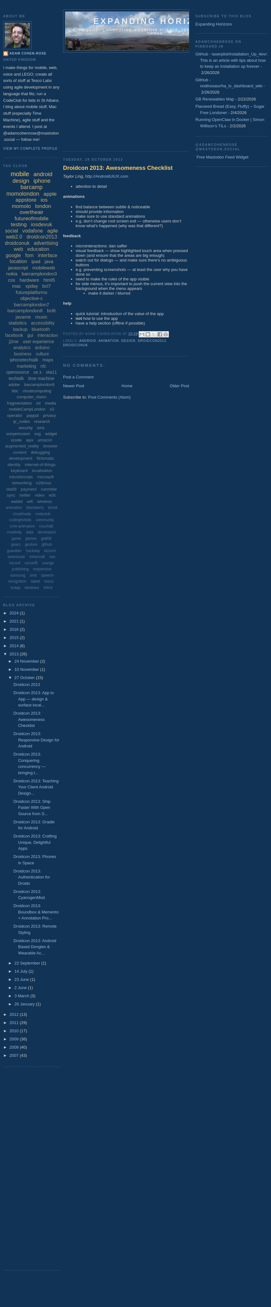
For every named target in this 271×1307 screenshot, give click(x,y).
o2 (52, 409)
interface (47, 255)
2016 (14, 629)
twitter (25, 495)
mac (16, 286)
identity (14, 464)
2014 (14, 645)
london (43, 206)
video (39, 495)
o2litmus (43, 483)
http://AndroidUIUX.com (106, 176)
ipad (36, 261)
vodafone (32, 230)
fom (29, 255)
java (49, 261)
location (18, 261)
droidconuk (75, 345)
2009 (14, 1039)
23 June (22, 979)
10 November (27, 669)
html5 (49, 280)
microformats (21, 477)
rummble (49, 489)
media (50, 403)
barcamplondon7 (31, 304)
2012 (14, 1014)
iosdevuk (41, 224)
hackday (33, 551)
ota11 (51, 372)
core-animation (22, 526)
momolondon (22, 194)
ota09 (11, 489)
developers (47, 532)
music (41, 317)
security (26, 427)
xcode (16, 440)
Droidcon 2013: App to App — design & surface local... (33, 698)
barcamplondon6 (39, 384)
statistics (18, 322)
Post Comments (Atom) (109, 397)
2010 (14, 1030)
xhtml (48, 587)
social (11, 230)
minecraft (37, 557)
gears (15, 544)
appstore (25, 200)
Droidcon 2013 (26, 684)
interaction (47, 335)
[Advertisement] (152, 100)
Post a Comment (78, 377)
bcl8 (51, 310)
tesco (49, 581)
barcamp (31, 187)
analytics (22, 347)
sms (40, 427)
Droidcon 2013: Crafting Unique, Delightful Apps (34, 842)
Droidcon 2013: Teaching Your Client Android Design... (36, 787)
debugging (40, 452)
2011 (14, 1022)
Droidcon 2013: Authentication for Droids (31, 877)
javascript (18, 267)
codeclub (42, 514)
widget (51, 433)
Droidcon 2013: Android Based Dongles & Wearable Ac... (34, 946)
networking (22, 483)
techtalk (16, 378)
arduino (42, 347)
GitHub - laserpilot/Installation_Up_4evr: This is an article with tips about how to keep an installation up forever (231, 60)
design (128, 341)
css (11, 280)
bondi (52, 507)
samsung (18, 575)
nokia (11, 273)
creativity (14, 532)
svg (37, 433)
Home (127, 385)
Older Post (179, 385)
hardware (29, 280)
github (47, 544)
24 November (27, 661)
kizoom (50, 551)
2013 (14, 654)
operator (14, 415)
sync (11, 495)
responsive (42, 569)
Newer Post (73, 385)
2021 (14, 621)
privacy (49, 415)
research (42, 421)
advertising (46, 243)
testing (19, 224)
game (16, 538)
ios (44, 200)
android (87, 341)
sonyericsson (18, 433)
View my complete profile (30, 148)
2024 (14, 613)
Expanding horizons (154, 21)
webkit (17, 501)
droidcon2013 (152, 341)
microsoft (45, 477)
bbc (15, 391)
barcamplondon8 (25, 310)
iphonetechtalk (24, 359)
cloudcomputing (37, 391)
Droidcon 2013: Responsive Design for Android (36, 739)
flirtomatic (45, 458)
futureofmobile (31, 219)
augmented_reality (22, 446)
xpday (31, 286)
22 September (27, 963)
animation (108, 341)
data (29, 532)
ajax (29, 440)
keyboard (19, 470)
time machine (41, 378)
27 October (25, 677)
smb (33, 575)
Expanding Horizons (213, 24)
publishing (20, 569)
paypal (32, 415)
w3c (52, 495)
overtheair (31, 212)
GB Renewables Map (214, 99)
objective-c (31, 298)
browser (50, 446)
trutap (15, 587)
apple (50, 194)
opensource (17, 372)
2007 (14, 1055)
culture (42, 353)
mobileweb (43, 267)
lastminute (16, 557)
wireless (44, 501)
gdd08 (46, 538)
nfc (43, 366)
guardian (14, 551)
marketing (26, 366)
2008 (14, 1047)
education (38, 249)
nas (52, 557)
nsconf (14, 563)
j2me (13, 341)
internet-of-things (40, 464)
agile (52, 230)
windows (32, 587)
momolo (21, 206)
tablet (35, 581)
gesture (31, 544)
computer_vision (32, 396)
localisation (42, 470)
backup (20, 329)
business (23, 353)
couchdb (46, 526)
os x (37, 372)
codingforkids (20, 520)
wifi (30, 501)
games (31, 538)
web (18, 249)
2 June (21, 987)
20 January (25, 1004)
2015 (14, 637)
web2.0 (14, 236)
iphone (41, 181)
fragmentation (19, 403)
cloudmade (22, 514)
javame (23, 317)
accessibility (43, 322)
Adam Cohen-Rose (27, 53)
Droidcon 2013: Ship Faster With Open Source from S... (31, 807)
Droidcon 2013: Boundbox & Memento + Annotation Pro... (36, 911)
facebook (14, 335)
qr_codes (21, 421)
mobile (20, 173)
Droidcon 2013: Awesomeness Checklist (118, 168)
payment (29, 489)
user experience (38, 341)
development (20, 458)
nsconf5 (31, 563)
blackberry (35, 507)
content (19, 452)
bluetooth (41, 329)
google (13, 255)
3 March (22, 995)
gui (30, 335)
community (45, 520)
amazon (45, 440)
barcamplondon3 (39, 273)
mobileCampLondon (27, 409)
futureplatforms (31, 292)
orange (48, 563)
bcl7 (46, 286)
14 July (21, 971)
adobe (14, 384)
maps (48, 359)
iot (38, 403)
